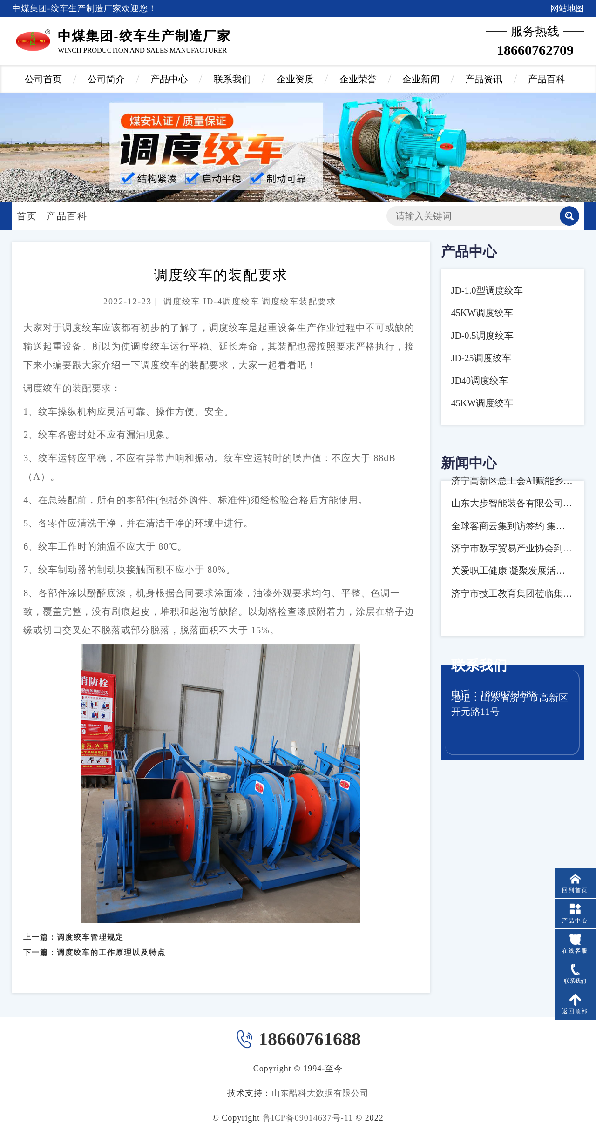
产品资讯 (483, 79)
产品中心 (169, 79)
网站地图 (567, 8)
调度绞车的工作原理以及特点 (111, 944)
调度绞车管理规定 (90, 929)
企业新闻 (421, 79)
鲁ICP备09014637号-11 (308, 1118)
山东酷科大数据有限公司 (320, 1093)
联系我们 (232, 79)
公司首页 (43, 79)
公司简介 (106, 79)
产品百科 (546, 79)
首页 (27, 216)
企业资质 (295, 79)
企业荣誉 (358, 79)
